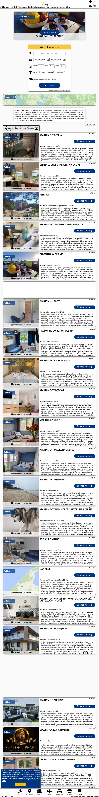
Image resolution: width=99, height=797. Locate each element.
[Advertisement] (49, 676)
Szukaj (49, 85)
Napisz (96, 796)
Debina (7, 137)
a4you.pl (49, 4)
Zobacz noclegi (84, 141)
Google (36, 770)
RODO (4, 781)
